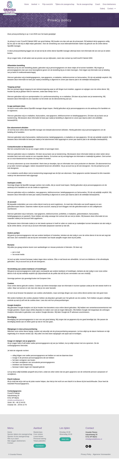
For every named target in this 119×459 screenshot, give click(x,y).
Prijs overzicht (47, 4)
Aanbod (35, 4)
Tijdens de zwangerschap (64, 4)
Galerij (102, 8)
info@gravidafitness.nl (94, 439)
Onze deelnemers (109, 4)
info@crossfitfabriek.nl (15, 400)
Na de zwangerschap (85, 4)
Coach (97, 4)
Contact (111, 8)
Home (26, 4)
